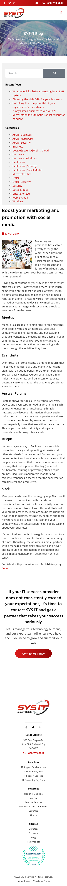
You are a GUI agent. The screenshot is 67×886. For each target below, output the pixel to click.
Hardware (18, 154)
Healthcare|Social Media (27, 170)
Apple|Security (22, 142)
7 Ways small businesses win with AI (34, 111)
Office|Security (22, 181)
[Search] (54, 73)
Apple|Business (22, 134)
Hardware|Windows (25, 158)
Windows (18, 201)
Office (16, 177)
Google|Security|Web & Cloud (31, 150)
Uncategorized (21, 193)
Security (17, 185)
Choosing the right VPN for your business (37, 99)
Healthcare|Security (25, 166)
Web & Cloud (20, 197)
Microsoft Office (22, 174)
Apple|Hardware (23, 138)
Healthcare (19, 162)
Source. (6, 568)
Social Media (20, 189)
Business (18, 146)
